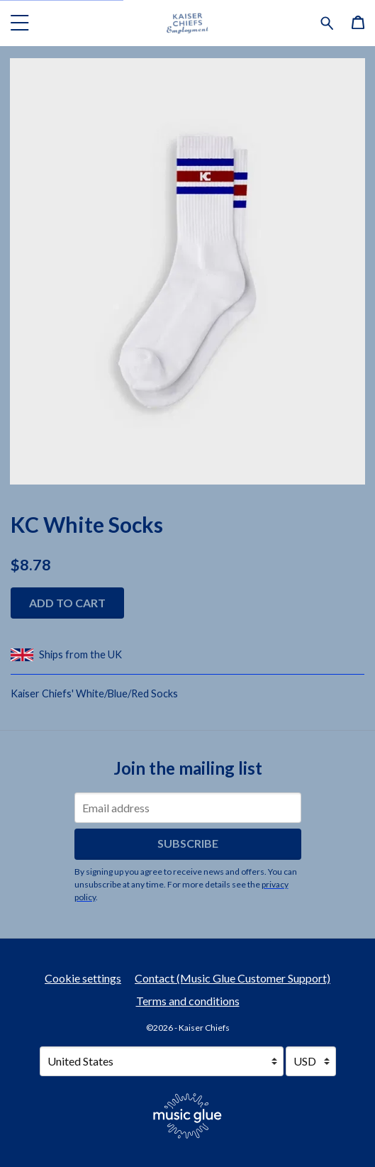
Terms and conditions (188, 1000)
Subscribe (187, 843)
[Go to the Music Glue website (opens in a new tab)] (187, 1116)
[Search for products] (327, 21)
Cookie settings (83, 978)
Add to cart (67, 602)
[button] (20, 22)
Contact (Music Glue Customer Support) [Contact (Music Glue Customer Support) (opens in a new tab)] (232, 978)
